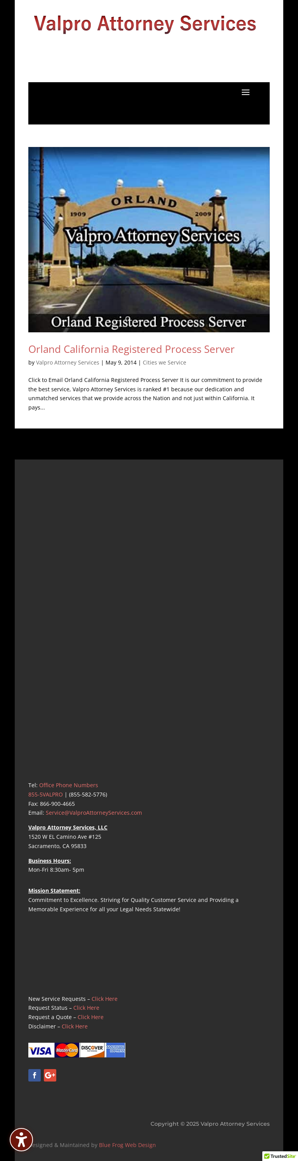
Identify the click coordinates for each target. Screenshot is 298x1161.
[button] (245, 92)
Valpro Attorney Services (67, 362)
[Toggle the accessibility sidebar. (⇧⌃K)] (21, 1139)
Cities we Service (164, 362)
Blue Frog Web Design (127, 1145)
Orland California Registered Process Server (131, 349)
